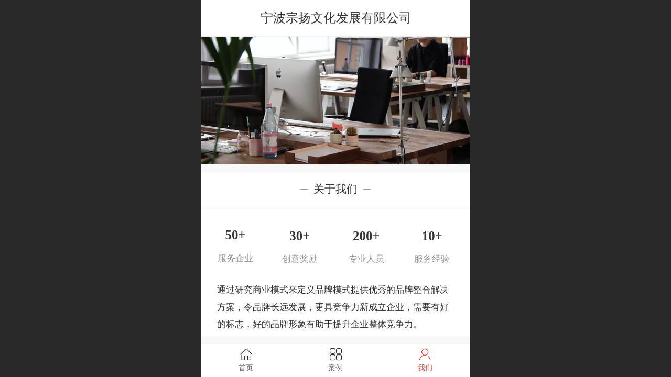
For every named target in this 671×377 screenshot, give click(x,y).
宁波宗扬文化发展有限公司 (336, 17)
